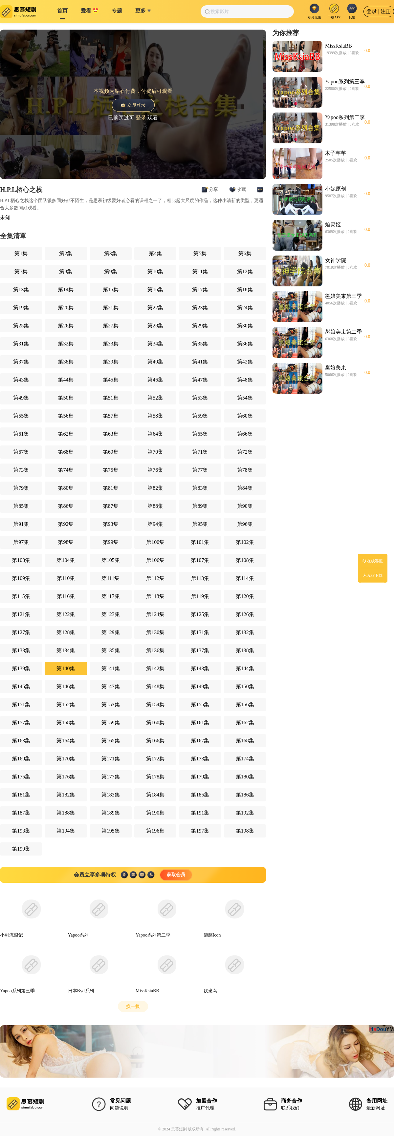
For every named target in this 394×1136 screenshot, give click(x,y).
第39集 (111, 361)
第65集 (200, 434)
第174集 (245, 758)
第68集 (66, 452)
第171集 (110, 758)
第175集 (21, 776)
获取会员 (176, 874)
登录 (141, 117)
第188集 (65, 813)
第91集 (21, 524)
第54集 (245, 398)
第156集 (245, 704)
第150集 (245, 686)
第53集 (200, 398)
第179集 (200, 776)
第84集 (245, 488)
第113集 (200, 578)
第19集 (21, 307)
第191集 (200, 813)
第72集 (245, 452)
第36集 (245, 343)
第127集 (21, 632)
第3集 (110, 253)
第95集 (200, 524)
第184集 (155, 794)
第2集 (65, 253)
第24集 (245, 307)
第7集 (21, 271)
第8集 (65, 271)
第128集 (65, 632)
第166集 (155, 740)
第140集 (65, 668)
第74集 (66, 470)
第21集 (111, 307)
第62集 (66, 434)
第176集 (65, 776)
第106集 (155, 560)
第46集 (155, 379)
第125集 (200, 614)
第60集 (245, 416)
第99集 (111, 542)
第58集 (155, 416)
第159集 (110, 722)
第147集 (110, 686)
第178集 (155, 776)
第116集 (66, 596)
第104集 (65, 560)
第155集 (200, 704)
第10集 (155, 271)
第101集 (200, 542)
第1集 (21, 253)
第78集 (245, 470)
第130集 (155, 632)
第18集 (245, 289)
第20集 (66, 307)
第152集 (65, 704)
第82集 (155, 488)
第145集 (21, 686)
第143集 (200, 668)
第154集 (155, 704)
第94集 (155, 524)
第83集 (200, 488)
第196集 (155, 831)
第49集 (21, 398)
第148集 (155, 686)
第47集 (200, 379)
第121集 (21, 614)
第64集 (155, 434)
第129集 (110, 632)
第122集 (65, 614)
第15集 (111, 289)
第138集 (245, 650)
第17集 (200, 289)
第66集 (245, 434)
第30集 (245, 325)
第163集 (21, 740)
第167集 (200, 740)
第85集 (21, 506)
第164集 (65, 740)
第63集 (111, 434)
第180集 (245, 776)
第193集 (21, 831)
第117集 (110, 596)
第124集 (155, 614)
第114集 (245, 578)
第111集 (110, 578)
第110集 (66, 578)
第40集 (155, 361)
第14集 (66, 289)
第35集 (200, 343)
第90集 (245, 506)
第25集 (21, 325)
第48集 (245, 379)
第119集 (200, 596)
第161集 (200, 722)
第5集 (200, 253)
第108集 (245, 560)
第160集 (155, 722)
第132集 (245, 632)
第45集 (111, 379)
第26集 (66, 325)
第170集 (65, 758)
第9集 (110, 271)
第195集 (110, 831)
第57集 (111, 416)
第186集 (245, 794)
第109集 (21, 578)
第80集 (66, 488)
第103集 (21, 560)
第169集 (21, 758)
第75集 (111, 470)
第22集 (155, 307)
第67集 (21, 452)
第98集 (66, 542)
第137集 (200, 650)
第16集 (155, 289)
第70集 (155, 452)
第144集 (245, 668)
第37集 (21, 361)
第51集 (111, 398)
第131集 (200, 632)
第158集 (65, 722)
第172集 (155, 758)
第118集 (155, 596)
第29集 (200, 325)
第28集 (155, 325)
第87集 (111, 506)
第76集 (155, 470)
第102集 (245, 542)
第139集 (21, 668)
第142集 (155, 668)
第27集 (111, 325)
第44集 (66, 379)
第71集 (200, 452)
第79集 (21, 488)
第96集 (245, 524)
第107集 (200, 560)
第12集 (245, 271)
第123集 (110, 614)
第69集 (111, 452)
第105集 (110, 560)
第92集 (66, 524)
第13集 (21, 289)
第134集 (65, 650)
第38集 (66, 361)
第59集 (200, 416)
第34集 (155, 343)
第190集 (155, 813)
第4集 (155, 253)
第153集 (110, 704)
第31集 (21, 343)
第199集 (21, 849)
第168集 (245, 740)
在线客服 (372, 561)
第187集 (21, 813)
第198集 (245, 831)
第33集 (111, 343)
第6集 (245, 253)
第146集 (65, 686)
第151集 (21, 704)
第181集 (21, 794)
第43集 (21, 379)
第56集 (66, 416)
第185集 (200, 794)
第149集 (200, 686)
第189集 (110, 813)
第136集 (155, 650)
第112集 (155, 578)
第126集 (245, 614)
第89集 (200, 506)
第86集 (66, 506)
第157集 (21, 722)
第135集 (110, 650)
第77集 (200, 470)
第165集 (110, 740)
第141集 (110, 668)
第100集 (155, 542)
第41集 (200, 361)
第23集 (200, 307)
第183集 (110, 794)
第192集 (245, 813)
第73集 (21, 470)
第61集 (21, 434)
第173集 (200, 758)
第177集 (110, 776)
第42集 (245, 361)
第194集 (65, 831)
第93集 (111, 524)
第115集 (21, 596)
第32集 (66, 343)
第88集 (155, 506)
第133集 (21, 650)
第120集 (245, 596)
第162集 (245, 722)
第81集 (111, 488)
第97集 (21, 542)
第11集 (200, 271)
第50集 (66, 398)
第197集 (200, 831)
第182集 (65, 794)
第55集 (21, 416)
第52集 (155, 398)
